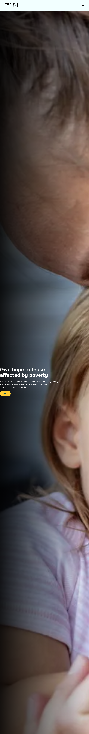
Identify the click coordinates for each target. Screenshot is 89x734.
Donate (5, 394)
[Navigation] (11, 5)
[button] (83, 5)
